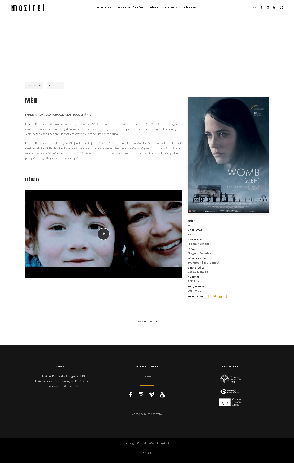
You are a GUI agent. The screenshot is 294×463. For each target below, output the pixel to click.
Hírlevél (147, 376)
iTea (148, 453)
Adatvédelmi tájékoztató (147, 414)
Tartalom (34, 85)
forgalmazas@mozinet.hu (64, 386)
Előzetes (55, 85)
